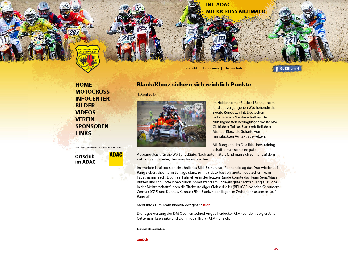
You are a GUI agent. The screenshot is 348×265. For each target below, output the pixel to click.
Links (83, 133)
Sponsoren (92, 126)
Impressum (211, 68)
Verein (85, 119)
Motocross (92, 91)
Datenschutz (233, 68)
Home (83, 84)
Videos (85, 112)
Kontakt (191, 68)
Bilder (85, 105)
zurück (142, 240)
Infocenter (92, 98)
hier (206, 205)
